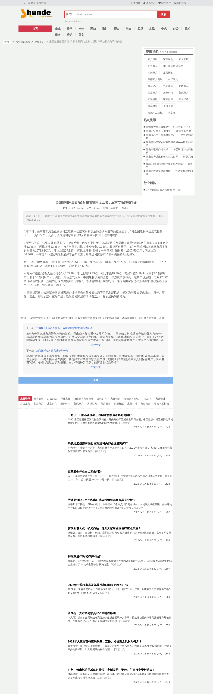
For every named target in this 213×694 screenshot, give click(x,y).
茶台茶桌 (168, 106)
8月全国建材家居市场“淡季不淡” (163, 189)
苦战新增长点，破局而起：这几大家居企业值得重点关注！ (104, 528)
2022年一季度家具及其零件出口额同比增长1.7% (98, 584)
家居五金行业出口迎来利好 (85, 471)
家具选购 (168, 72)
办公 (175, 28)
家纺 (93, 28)
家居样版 (184, 99)
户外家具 (153, 66)
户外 (81, 28)
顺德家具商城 (155, 79)
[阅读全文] (124, 423)
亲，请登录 (29, 3)
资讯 (69, 28)
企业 (58, 28)
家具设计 (153, 86)
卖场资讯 (37, 42)
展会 (128, 28)
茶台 (117, 28)
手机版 (135, 3)
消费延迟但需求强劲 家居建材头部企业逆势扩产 (98, 443)
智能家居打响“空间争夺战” (85, 556)
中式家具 (173, 79)
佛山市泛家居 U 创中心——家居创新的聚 (168, 131)
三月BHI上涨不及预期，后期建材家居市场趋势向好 (64, 328)
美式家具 (184, 92)
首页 (35, 28)
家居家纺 (184, 59)
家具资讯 (153, 59)
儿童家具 (153, 92)
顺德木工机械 (155, 112)
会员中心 (149, 3)
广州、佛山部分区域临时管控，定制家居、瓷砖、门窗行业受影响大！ (111, 669)
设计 (105, 28)
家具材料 (153, 106)
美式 (187, 28)
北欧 (152, 28)
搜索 (163, 14)
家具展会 (168, 59)
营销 (69, 34)
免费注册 (41, 3)
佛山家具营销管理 (173, 66)
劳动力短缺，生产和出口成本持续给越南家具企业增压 (101, 500)
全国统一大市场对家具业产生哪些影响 (92, 613)
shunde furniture (72, 21)
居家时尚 (168, 92)
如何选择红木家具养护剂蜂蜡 (52, 350)
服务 (58, 34)
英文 (81, 34)
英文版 (172, 112)
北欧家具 (184, 86)
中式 (164, 28)
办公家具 (168, 86)
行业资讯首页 (21, 42)
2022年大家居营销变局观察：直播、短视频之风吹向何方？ (105, 641)
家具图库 (168, 99)
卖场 (140, 28)
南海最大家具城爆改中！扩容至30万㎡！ (168, 127)
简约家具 (153, 72)
